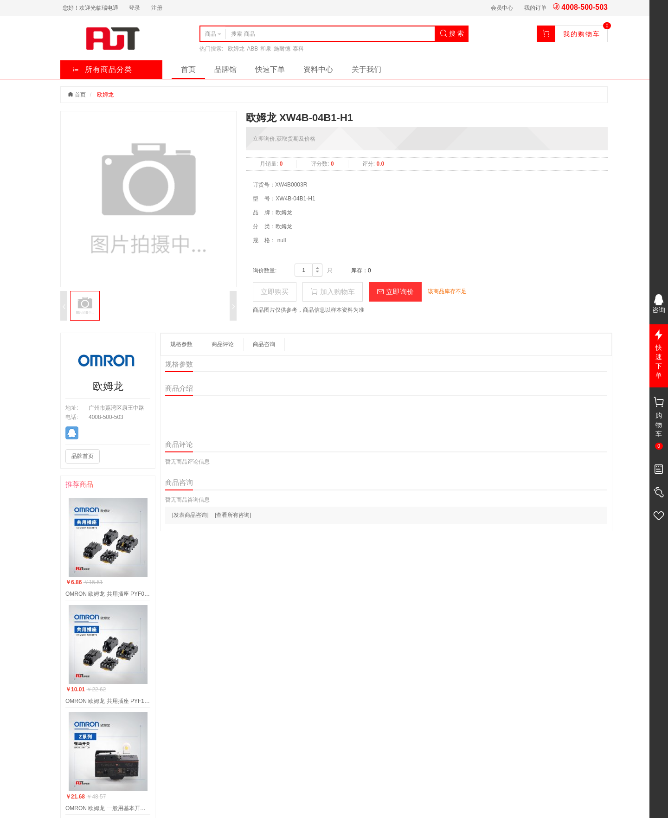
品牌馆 (225, 69)
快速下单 (270, 69)
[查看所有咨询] (233, 515)
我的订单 (535, 8)
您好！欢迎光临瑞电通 (90, 8)
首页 (188, 69)
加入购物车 (332, 292)
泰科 (298, 48)
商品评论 (223, 344)
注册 (156, 8)
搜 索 (452, 33)
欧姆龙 (236, 48)
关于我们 (366, 69)
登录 (134, 8)
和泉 (265, 48)
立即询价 (395, 292)
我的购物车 (581, 34)
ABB (252, 48)
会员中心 (502, 8)
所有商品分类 (102, 69)
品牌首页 (82, 456)
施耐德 (282, 48)
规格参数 (181, 344)
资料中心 (318, 69)
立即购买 (275, 292)
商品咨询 (264, 344)
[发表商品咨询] (190, 515)
